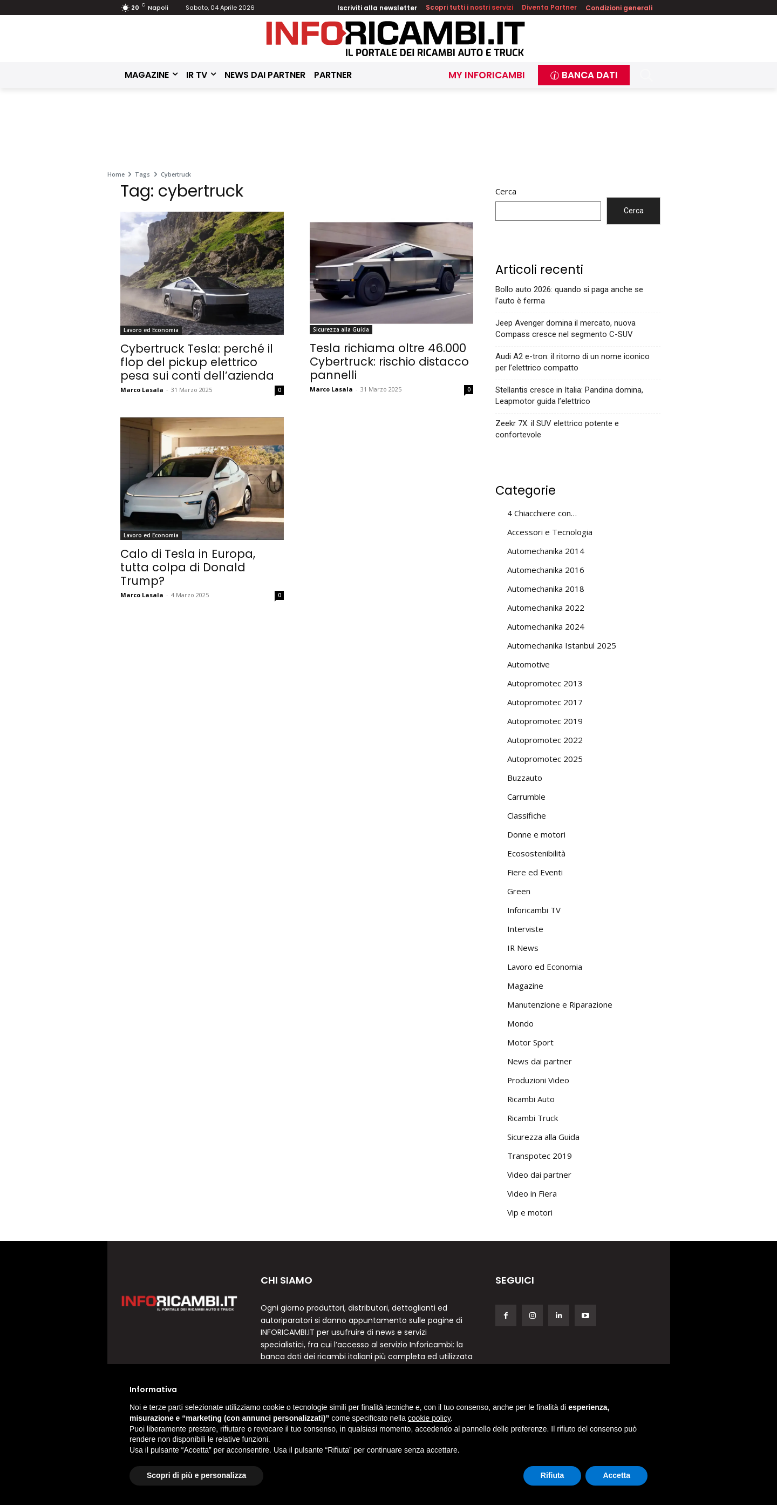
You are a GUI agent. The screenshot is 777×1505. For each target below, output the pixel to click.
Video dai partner (539, 1174)
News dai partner (539, 1061)
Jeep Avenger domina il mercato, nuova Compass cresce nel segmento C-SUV (565, 328)
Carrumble (526, 796)
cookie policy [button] (429, 1418)
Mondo (520, 1023)
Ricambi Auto (531, 1099)
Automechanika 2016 (545, 569)
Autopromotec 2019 (545, 721)
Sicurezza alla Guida (341, 329)
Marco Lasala (141, 390)
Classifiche (526, 815)
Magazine (525, 985)
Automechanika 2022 (545, 607)
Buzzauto (524, 777)
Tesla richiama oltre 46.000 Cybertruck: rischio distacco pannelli (389, 361)
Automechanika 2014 (545, 550)
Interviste (525, 928)
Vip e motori (530, 1212)
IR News (523, 947)
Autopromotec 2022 (545, 739)
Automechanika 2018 (545, 588)
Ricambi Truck (532, 1117)
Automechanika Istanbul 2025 (561, 645)
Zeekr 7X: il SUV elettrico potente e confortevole (557, 429)
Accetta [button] (616, 1475)
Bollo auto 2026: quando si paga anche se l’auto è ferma (569, 295)
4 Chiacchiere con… (542, 513)
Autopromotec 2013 (545, 683)
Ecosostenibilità (536, 853)
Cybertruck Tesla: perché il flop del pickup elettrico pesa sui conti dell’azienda (197, 362)
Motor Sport (530, 1042)
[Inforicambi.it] (395, 39)
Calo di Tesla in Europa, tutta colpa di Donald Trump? (187, 567)
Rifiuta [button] (552, 1475)
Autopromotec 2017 (545, 702)
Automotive (528, 664)
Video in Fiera (532, 1193)
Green (518, 891)
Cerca (505, 191)
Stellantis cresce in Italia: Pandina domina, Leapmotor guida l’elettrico (569, 395)
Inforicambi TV (534, 910)
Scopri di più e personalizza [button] (196, 1475)
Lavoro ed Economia (151, 330)
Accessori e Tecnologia (549, 532)
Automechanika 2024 (545, 626)
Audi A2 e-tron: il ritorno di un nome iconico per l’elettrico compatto (572, 362)
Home (116, 174)
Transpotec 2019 (539, 1155)
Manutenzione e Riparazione (559, 1004)
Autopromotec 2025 (545, 758)
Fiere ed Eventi (535, 872)
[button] (646, 75)
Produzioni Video (538, 1080)
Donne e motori (536, 834)
